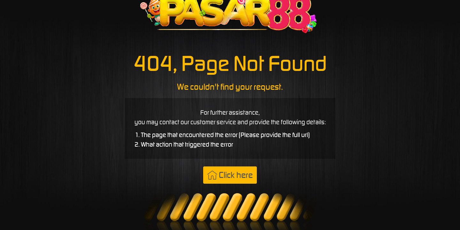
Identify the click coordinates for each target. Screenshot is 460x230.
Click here (230, 175)
